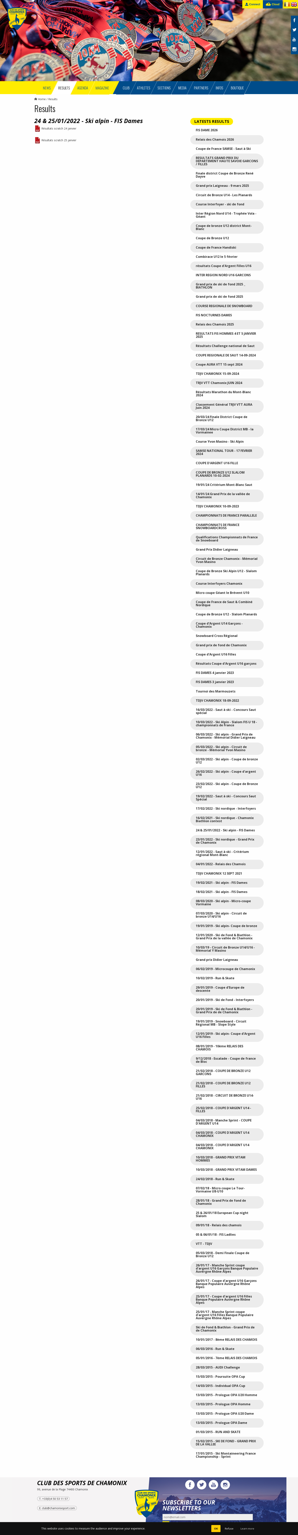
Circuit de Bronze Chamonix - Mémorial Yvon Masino (227, 560)
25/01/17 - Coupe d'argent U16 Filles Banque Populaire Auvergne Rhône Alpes (224, 1299)
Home (40, 99)
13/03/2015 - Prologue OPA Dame (221, 1423)
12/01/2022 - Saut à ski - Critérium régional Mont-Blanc (222, 853)
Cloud (273, 4)
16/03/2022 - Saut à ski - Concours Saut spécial (226, 711)
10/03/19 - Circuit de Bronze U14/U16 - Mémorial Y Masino (225, 949)
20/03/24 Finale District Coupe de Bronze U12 (221, 418)
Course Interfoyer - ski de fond (220, 204)
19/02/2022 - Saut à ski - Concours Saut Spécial (226, 797)
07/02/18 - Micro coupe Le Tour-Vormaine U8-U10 (220, 1189)
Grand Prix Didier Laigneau (217, 549)
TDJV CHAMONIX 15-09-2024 (217, 373)
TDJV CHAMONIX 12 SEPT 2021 (219, 873)
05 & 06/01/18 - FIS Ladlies (216, 1234)
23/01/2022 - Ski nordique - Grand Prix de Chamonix (225, 841)
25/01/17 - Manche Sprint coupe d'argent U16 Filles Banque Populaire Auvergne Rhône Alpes (224, 1315)
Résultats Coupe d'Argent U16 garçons (226, 663)
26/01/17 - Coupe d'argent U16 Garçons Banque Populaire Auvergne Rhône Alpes (226, 1284)
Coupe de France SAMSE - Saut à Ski (223, 149)
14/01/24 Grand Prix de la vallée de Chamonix (223, 495)
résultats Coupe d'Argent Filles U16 (223, 266)
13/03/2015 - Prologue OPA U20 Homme (226, 1395)
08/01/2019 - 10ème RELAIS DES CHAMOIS (219, 1047)
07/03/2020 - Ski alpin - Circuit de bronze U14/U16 (221, 915)
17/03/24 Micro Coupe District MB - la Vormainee (224, 430)
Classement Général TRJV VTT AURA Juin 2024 (224, 406)
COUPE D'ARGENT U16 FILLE (217, 463)
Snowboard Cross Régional (217, 636)
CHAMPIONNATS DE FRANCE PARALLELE (226, 515)
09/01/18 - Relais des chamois (218, 1225)
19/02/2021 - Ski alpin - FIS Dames (221, 882)
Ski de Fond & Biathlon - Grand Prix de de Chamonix (225, 1329)
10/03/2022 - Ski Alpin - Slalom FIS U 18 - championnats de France (226, 723)
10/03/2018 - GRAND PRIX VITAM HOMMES (220, 1159)
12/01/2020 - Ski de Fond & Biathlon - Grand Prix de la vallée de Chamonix (224, 936)
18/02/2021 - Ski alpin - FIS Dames (221, 892)
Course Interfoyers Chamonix (219, 583)
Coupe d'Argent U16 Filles (216, 654)
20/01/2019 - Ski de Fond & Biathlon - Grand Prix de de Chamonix (224, 1010)
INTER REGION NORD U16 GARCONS (223, 275)
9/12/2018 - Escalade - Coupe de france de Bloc (226, 1060)
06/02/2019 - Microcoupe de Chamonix (225, 969)
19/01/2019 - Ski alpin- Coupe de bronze (226, 926)
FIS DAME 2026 (207, 130)
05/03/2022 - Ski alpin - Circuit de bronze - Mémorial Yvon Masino (221, 748)
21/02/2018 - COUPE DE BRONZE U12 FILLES (223, 1084)
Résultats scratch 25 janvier (58, 140)
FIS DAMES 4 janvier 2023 (215, 673)
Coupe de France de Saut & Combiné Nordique (224, 603)
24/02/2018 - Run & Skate (215, 1179)
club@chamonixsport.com (58, 1508)
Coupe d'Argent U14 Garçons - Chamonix (219, 625)
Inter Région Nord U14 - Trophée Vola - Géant (226, 215)
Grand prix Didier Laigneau (217, 960)
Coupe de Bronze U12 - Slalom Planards (226, 614)
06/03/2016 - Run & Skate (215, 1349)
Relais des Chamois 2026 (215, 139)
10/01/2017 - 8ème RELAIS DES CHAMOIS (226, 1339)
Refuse (229, 1528)
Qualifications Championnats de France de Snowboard (227, 538)
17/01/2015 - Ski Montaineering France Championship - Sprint (226, 1455)
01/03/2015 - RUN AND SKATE (218, 1432)
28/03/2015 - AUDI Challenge (218, 1367)
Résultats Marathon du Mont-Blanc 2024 (223, 393)
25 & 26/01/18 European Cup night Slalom (222, 1214)
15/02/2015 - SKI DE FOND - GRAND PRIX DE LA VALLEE (226, 1442)
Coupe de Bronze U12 (212, 238)
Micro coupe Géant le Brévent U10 (222, 593)
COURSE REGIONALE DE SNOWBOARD (224, 306)
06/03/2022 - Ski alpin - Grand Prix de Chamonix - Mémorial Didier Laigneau (225, 736)
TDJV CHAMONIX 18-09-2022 (217, 700)
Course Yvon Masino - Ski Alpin (220, 441)
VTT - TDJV (204, 1244)
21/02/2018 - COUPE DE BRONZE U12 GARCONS (223, 1072)
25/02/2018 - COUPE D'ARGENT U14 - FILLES (223, 1109)
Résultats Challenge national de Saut (225, 346)
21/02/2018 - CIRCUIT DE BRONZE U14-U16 (225, 1097)
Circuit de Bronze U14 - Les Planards (224, 195)
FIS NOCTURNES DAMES (214, 315)
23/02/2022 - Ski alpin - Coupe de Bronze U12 (227, 785)
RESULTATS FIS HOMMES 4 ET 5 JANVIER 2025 (226, 335)
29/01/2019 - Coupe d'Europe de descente (220, 989)
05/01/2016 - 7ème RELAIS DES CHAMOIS (226, 1358)
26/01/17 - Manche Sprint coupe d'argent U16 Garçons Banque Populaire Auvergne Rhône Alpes (227, 1268)
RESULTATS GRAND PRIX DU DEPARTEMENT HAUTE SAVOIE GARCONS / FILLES (227, 161)
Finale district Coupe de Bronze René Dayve (224, 175)
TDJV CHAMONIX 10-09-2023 (217, 506)
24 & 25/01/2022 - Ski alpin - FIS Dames (225, 830)
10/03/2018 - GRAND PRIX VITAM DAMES (226, 1169)
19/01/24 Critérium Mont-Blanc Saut (224, 485)
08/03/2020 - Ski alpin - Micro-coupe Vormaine (223, 902)
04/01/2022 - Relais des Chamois (221, 864)
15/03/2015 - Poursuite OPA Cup (220, 1376)
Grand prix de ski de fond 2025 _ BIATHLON (220, 286)
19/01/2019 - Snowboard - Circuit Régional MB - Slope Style (221, 1023)
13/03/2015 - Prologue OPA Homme (223, 1404)
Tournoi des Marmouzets (215, 691)
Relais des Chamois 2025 (215, 324)
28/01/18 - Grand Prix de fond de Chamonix (221, 1202)
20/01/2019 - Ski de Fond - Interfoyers (225, 1000)
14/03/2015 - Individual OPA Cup (220, 1386)
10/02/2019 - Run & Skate (215, 978)
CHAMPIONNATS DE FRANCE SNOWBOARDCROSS (217, 526)
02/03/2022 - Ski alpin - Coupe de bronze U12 (227, 760)
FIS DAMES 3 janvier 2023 (215, 682)
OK (216, 1528)
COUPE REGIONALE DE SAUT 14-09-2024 (226, 355)
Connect (252, 4)
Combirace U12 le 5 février (217, 256)
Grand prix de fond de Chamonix (221, 645)
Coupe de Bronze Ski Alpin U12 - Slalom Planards (226, 572)
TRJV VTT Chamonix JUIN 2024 (219, 383)
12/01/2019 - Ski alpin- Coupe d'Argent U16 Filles (225, 1035)
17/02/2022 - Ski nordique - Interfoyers (226, 808)
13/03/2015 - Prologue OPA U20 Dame (225, 1413)
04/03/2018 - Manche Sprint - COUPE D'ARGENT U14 (224, 1122)
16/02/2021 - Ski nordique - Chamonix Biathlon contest (225, 819)
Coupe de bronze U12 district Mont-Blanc (224, 227)
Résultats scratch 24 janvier (58, 128)
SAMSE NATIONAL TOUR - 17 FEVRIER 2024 (224, 452)
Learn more (247, 1528)
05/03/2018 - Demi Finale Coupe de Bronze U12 (222, 1254)
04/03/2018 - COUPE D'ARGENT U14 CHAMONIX (222, 1134)
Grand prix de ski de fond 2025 (219, 296)
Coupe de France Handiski (216, 247)
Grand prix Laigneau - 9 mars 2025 (222, 185)
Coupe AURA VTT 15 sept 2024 (219, 364)
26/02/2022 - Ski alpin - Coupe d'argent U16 (226, 773)
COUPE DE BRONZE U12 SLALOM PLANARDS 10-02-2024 (220, 474)
